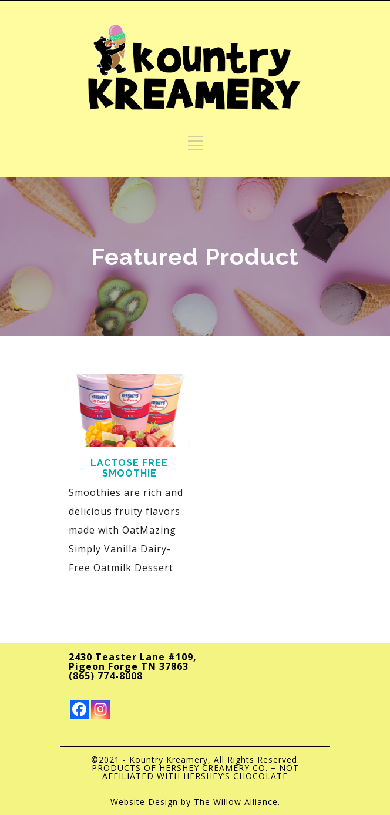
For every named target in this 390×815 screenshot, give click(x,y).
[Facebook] (79, 709)
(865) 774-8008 (106, 675)
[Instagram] (100, 709)
